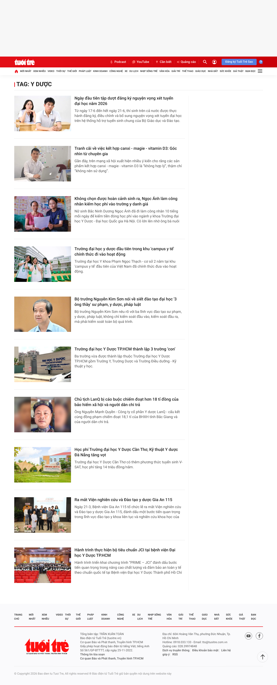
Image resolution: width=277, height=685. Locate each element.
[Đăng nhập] (214, 62)
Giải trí (175, 71)
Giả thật (238, 71)
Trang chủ (18, 616)
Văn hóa (164, 71)
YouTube (140, 62)
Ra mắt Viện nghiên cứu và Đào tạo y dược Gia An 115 (123, 499)
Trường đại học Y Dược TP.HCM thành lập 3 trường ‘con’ (125, 349)
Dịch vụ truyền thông (176, 650)
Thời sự (60, 71)
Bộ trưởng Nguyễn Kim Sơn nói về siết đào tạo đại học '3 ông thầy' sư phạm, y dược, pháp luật (126, 302)
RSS (175, 654)
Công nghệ (116, 71)
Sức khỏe (225, 71)
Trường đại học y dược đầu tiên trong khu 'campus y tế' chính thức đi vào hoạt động (124, 252)
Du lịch (133, 71)
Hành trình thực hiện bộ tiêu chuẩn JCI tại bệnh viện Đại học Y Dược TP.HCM (125, 553)
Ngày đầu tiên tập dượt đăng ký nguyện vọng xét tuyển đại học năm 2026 (124, 101)
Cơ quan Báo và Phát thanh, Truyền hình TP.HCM (112, 658)
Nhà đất (213, 71)
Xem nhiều (39, 71)
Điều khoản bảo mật (205, 650)
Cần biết (163, 62)
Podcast (117, 62)
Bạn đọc (250, 71)
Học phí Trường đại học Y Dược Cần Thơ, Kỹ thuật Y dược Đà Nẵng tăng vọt (126, 452)
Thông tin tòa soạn (92, 654)
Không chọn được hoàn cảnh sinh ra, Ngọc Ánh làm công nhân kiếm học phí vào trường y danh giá (126, 201)
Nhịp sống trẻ (149, 71)
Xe (126, 71)
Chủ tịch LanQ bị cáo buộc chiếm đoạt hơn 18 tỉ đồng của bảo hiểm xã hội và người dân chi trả (127, 402)
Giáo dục (200, 71)
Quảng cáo (186, 62)
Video (50, 71)
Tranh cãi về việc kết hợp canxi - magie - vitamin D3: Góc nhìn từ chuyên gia (126, 151)
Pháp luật (85, 71)
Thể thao (187, 71)
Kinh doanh (100, 71)
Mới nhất (25, 71)
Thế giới (72, 71)
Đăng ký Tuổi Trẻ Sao (239, 62)
